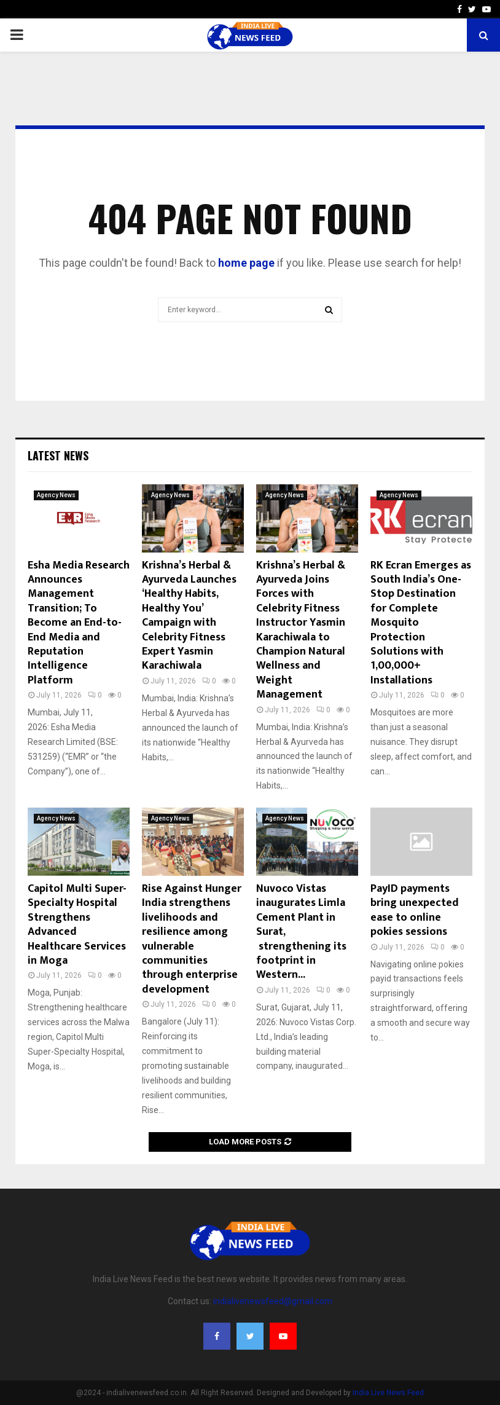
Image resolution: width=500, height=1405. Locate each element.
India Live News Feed (388, 1392)
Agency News (56, 495)
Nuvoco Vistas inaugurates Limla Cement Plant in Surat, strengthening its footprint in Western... (301, 932)
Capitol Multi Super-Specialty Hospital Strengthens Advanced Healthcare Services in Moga (77, 925)
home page (246, 262)
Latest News (58, 455)
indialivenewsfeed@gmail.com (272, 1301)
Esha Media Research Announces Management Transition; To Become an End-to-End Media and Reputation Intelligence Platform (79, 623)
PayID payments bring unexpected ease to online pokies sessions (414, 910)
